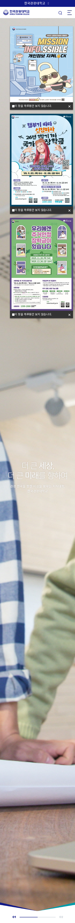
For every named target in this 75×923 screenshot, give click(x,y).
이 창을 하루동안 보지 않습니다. (32, 106)
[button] (4, 217)
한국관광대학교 (34, 3)
